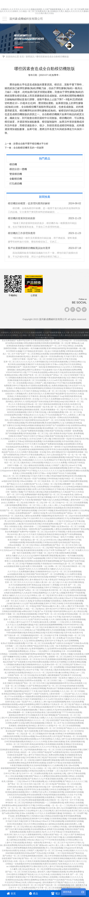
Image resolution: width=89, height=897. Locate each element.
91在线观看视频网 (73, 383)
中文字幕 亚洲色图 (58, 635)
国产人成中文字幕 (74, 789)
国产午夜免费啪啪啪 (72, 534)
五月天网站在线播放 (34, 587)
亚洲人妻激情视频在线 (75, 460)
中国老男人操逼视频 (50, 691)
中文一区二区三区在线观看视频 (74, 503)
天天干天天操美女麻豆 (34, 622)
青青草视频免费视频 (9, 500)
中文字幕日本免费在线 (79, 497)
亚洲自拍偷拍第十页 (79, 739)
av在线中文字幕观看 (56, 532)
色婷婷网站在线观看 (32, 561)
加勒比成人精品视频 (10, 399)
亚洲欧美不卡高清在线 (34, 364)
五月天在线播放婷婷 (17, 585)
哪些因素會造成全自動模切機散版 (52, 56)
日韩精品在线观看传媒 (11, 611)
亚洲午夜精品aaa (56, 401)
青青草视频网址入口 (40, 648)
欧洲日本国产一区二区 (37, 638)
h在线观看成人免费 (58, 601)
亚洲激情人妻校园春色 (18, 726)
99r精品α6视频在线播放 (31, 425)
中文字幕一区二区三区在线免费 (38, 643)
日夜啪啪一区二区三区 (14, 537)
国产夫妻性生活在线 (11, 425)
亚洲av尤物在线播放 (18, 417)
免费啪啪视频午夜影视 (34, 494)
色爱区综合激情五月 (35, 832)
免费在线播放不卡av (55, 396)
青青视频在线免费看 (56, 795)
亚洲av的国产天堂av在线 (35, 853)
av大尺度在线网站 (44, 739)
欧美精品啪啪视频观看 (35, 848)
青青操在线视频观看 (28, 614)
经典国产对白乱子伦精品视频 (63, 473)
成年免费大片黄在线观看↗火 (34, 566)
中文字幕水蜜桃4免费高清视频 (63, 553)
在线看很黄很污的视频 (73, 792)
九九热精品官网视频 (59, 500)
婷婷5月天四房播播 (75, 601)
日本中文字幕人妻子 (60, 497)
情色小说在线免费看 (75, 702)
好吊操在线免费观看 (80, 516)
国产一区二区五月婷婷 (55, 420)
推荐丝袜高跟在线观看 (73, 372)
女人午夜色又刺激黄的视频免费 (21, 508)
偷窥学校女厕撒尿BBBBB (32, 449)
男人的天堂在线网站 (54, 513)
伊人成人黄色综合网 (16, 587)
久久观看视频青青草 (32, 834)
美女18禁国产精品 (30, 646)
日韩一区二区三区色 (72, 412)
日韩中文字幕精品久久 (75, 577)
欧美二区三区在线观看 (36, 380)
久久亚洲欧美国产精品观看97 (53, 394)
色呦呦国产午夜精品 (56, 577)
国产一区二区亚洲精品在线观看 (35, 354)
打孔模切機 (17, 183)
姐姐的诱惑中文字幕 (26, 805)
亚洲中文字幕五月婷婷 (53, 603)
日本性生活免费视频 (57, 789)
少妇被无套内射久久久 (15, 603)
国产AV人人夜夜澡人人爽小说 (71, 415)
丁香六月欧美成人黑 (12, 460)
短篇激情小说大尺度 (53, 370)
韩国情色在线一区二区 (72, 380)
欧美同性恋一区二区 (14, 431)
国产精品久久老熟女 (80, 704)
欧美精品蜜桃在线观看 (26, 739)
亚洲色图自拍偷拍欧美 (15, 356)
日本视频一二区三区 (13, 646)
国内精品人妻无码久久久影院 (18, 401)
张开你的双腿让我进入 (71, 441)
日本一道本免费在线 (55, 787)
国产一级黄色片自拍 (36, 513)
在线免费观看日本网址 (73, 444)
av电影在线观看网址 (51, 492)
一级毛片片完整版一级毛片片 (71, 537)
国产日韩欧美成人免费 (34, 718)
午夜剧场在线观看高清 (51, 404)
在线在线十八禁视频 (13, 394)
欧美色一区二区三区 (53, 481)
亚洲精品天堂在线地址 (53, 388)
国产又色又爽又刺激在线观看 (17, 829)
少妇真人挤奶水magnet (30, 882)
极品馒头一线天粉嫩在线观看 (33, 348)
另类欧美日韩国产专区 (74, 420)
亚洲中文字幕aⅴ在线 (54, 364)
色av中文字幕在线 (8, 739)
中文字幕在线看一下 (79, 606)
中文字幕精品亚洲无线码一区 (34, 351)
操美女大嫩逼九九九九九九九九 (19, 556)
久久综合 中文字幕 (52, 617)
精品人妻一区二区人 (35, 540)
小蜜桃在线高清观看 (35, 465)
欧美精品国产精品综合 (69, 542)
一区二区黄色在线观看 (38, 447)
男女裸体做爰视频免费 (34, 423)
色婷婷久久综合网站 (80, 510)
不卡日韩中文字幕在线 (15, 407)
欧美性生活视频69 (76, 696)
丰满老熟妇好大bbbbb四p (51, 564)
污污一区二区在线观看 (17, 383)
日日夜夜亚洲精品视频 (76, 662)
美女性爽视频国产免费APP (13, 340)
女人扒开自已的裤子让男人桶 (38, 439)
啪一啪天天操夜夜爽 (21, 553)
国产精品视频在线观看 (17, 771)
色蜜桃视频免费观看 (77, 449)
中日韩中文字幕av (35, 436)
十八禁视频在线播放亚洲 (15, 378)
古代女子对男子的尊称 (52, 550)
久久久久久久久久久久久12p (49, 471)
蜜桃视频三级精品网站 (16, 370)
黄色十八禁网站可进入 (34, 792)
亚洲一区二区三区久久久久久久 (17, 362)
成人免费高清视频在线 (57, 385)
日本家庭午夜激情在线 (15, 877)
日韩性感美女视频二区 (16, 787)
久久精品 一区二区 (29, 609)
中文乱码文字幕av (23, 497)
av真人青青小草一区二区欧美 (21, 760)
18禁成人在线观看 (74, 346)
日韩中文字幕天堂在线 (66, 359)
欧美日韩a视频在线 (77, 476)
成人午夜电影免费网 (56, 351)
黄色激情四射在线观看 (33, 550)
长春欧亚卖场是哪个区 (16, 755)
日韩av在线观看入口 (77, 683)
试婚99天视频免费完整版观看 (75, 481)
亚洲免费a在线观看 (18, 832)
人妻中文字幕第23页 (11, 590)
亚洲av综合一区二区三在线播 (72, 526)
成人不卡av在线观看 (50, 415)
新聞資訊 (30, 56)
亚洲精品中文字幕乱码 (56, 460)
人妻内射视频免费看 (55, 412)
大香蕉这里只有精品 (75, 463)
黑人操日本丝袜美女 (60, 811)
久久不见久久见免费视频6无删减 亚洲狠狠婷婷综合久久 (31, 571)
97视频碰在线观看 (32, 564)
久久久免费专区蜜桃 (72, 574)
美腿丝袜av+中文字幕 (56, 383)
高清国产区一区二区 (8, 510)
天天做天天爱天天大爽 (73, 356)
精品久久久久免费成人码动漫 (54, 827)
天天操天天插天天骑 (13, 821)
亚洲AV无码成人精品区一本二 (19, 752)
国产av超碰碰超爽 (45, 529)
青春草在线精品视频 (15, 423)
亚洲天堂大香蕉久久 (57, 595)
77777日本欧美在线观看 (37, 372)
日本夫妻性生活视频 (14, 874)
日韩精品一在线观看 (8, 654)
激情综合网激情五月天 (59, 518)
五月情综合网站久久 (76, 362)
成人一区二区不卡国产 (12, 354)
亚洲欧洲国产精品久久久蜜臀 (35, 776)
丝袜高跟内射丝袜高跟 (38, 577)
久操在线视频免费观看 (55, 457)
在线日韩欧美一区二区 (73, 401)
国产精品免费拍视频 (34, 603)
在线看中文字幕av (15, 441)
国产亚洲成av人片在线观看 (12, 728)
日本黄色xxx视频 (15, 428)
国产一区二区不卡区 (57, 346)
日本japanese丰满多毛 (9, 471)
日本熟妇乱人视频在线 (15, 489)
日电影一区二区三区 (33, 627)
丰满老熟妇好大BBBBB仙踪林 (71, 646)
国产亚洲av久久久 (77, 664)
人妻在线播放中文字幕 (50, 882)
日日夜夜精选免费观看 (31, 521)
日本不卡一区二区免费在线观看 (34, 773)
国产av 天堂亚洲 (25, 500)
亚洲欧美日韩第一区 (52, 678)
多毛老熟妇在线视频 (13, 343)
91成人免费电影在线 (15, 757)
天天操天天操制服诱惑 (31, 699)
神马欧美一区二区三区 (14, 803)
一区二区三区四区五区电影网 (59, 750)
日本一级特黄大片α (57, 447)
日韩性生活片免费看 (57, 662)
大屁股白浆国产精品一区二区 (54, 834)
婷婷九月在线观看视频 (55, 630)
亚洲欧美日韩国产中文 (48, 880)
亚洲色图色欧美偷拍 (14, 346)
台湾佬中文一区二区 (71, 797)
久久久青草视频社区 (39, 362)
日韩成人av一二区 (76, 673)
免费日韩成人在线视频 (73, 803)
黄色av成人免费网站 (77, 354)
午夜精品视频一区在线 (36, 452)
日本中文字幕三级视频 (79, 845)
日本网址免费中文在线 (74, 630)
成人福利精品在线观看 (14, 673)
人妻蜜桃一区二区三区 (56, 657)
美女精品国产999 (13, 731)
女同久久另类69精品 (73, 367)
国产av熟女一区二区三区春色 (33, 590)
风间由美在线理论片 (26, 845)
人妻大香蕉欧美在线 (56, 433)
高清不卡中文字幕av (71, 771)
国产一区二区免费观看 (54, 574)
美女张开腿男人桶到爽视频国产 (48, 675)
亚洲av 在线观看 (26, 813)
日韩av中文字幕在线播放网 (31, 455)
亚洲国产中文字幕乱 (28, 471)
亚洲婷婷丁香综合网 (79, 529)
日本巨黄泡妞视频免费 (13, 741)
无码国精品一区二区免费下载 (74, 813)
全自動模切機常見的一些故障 (30, 147)
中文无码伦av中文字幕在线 (73, 521)
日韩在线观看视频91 (34, 388)
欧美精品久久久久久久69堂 (35, 741)
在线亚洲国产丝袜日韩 (58, 720)
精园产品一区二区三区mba (56, 340)
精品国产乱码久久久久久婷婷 (14, 452)
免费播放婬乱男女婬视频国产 (16, 577)
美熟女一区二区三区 (30, 505)
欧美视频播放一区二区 (53, 410)
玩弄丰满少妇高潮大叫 (74, 580)
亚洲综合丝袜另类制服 (36, 378)
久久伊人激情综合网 (57, 619)
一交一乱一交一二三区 (59, 805)
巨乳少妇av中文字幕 (72, 465)
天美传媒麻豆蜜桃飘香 (76, 818)
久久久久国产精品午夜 (14, 667)
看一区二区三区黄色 (15, 627)
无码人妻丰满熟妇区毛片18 (39, 417)
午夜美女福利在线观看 (17, 638)
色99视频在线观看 (17, 542)
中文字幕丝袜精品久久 (73, 410)
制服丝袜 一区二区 (15, 734)
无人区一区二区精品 (27, 606)
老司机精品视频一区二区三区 (35, 433)
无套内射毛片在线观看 (75, 548)
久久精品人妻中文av (15, 622)
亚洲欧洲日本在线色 (10, 457)
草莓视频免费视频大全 (36, 750)
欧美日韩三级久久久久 (79, 811)
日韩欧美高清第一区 (60, 439)
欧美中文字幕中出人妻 (58, 707)
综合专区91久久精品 (74, 394)
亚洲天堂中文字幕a (52, 641)
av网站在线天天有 (55, 372)
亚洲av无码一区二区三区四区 (57, 664)
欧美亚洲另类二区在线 (29, 399)
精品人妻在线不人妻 (34, 356)
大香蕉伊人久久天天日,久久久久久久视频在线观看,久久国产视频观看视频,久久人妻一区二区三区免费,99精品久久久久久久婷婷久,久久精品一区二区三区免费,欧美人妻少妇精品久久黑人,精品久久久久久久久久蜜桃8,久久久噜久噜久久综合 (44, 11)
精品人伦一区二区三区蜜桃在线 (16, 476)
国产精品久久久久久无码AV (72, 882)
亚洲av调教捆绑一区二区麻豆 (69, 484)
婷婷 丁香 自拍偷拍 (15, 789)
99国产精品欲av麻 (56, 548)
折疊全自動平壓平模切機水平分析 (32, 143)
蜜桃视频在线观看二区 (33, 410)
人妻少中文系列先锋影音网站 (12, 718)
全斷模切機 (17, 178)
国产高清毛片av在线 (39, 619)
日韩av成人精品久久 (34, 840)
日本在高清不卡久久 (76, 385)
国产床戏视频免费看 (13, 433)
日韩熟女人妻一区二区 (39, 595)
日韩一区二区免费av (55, 638)
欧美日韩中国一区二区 (56, 590)
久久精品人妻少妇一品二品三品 (45, 582)
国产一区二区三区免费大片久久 (72, 524)
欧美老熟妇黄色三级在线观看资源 (15, 487)
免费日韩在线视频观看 (34, 723)
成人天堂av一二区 (33, 651)
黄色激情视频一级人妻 (75, 348)
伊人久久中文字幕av (52, 832)
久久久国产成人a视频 (56, 593)
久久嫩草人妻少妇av (9, 606)
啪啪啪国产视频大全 (41, 500)
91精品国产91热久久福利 (75, 457)
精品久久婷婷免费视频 (15, 848)
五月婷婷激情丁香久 (75, 375)
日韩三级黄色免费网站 (28, 598)
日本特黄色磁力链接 (54, 478)
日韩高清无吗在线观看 (16, 795)
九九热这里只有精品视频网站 (34, 593)
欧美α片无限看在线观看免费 (35, 385)
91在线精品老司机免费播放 (17, 447)
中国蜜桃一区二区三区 (73, 407)
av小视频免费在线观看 (11, 609)
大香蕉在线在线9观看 (74, 489)
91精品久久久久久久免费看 (55, 463)
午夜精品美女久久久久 (31, 415)
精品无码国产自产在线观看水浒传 (55, 425)
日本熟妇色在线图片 (51, 542)
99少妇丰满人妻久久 (15, 534)
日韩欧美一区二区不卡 (54, 723)
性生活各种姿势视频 (38, 765)
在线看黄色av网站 (78, 425)
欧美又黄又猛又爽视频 (41, 497)
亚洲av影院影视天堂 (62, 510)
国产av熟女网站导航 (35, 617)
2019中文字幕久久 (76, 843)
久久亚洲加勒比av (16, 797)
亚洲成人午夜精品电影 (15, 388)
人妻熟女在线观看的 (62, 529)
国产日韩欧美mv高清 (79, 643)
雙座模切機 (17, 174)
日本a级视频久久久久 (58, 487)
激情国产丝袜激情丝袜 (76, 659)
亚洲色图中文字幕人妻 (16, 837)
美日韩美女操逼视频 (16, 364)
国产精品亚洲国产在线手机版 (72, 561)
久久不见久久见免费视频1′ (50, 399)
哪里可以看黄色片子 (35, 370)
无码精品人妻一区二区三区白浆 (52, 391)
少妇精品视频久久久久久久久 (33, 460)
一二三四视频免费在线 (71, 680)
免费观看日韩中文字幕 (13, 385)
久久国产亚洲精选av (33, 686)
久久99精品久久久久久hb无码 (13, 439)
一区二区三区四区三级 (51, 680)
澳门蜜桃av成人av (75, 343)
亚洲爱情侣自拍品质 (36, 420)
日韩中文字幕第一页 (20, 359)
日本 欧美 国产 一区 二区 (69, 585)
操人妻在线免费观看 (8, 845)
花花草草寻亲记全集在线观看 (56, 449)
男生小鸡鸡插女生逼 (13, 526)
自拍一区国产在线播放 (36, 478)
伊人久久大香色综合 (16, 404)
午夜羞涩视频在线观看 (14, 580)
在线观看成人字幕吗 (53, 797)
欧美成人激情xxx (75, 494)
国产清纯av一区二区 (57, 375)
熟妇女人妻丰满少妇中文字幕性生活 (53, 609)
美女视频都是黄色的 (72, 755)
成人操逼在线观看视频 (75, 619)
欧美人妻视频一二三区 (11, 449)
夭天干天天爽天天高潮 (33, 444)
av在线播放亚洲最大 (12, 566)
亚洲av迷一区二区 (33, 404)
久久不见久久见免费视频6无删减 (19, 625)
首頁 (22, 56)
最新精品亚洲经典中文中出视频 (55, 696)
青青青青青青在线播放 (36, 763)
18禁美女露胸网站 (35, 641)
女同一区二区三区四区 (53, 728)
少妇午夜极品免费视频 (35, 808)
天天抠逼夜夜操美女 (70, 832)
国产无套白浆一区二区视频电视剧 (18, 635)
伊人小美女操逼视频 (13, 776)
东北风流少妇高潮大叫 (71, 404)
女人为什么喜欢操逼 (51, 455)
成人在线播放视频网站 (72, 837)
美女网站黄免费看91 (74, 872)
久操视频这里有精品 (72, 423)
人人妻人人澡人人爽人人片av (52, 505)
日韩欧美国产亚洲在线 (53, 431)
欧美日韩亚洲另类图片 (71, 508)
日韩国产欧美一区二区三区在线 (35, 375)
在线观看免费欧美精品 (16, 763)
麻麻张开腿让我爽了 (80, 750)
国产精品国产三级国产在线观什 (34, 694)
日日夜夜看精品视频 (57, 818)
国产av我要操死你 (11, 455)
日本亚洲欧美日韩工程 (71, 428)
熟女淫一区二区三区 (62, 704)
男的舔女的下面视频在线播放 (59, 688)
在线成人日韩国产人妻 (36, 383)
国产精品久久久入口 (18, 641)
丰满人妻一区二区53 (54, 407)
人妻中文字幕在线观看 (12, 468)
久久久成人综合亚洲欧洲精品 (71, 582)
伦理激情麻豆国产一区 (15, 367)
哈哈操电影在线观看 (74, 686)
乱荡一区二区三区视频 (72, 564)
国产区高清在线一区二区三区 (67, 715)
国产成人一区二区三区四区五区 (43, 359)
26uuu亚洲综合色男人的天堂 (47, 736)
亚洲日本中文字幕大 (72, 436)
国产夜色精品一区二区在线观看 (73, 736)
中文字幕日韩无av (33, 877)
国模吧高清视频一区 (12, 348)
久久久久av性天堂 (54, 380)
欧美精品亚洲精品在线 (54, 534)
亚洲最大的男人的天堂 (34, 489)
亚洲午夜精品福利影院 (56, 348)
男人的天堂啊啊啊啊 (69, 641)
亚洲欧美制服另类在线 (16, 380)
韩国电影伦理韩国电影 (74, 505)
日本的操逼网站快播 (12, 415)
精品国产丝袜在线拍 (39, 401)
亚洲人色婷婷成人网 (56, 773)
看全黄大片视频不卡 (78, 805)
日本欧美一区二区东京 (30, 659)
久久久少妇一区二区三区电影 (72, 691)
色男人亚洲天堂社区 (31, 394)
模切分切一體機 (20, 169)
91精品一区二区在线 (72, 478)
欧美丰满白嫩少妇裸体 (58, 673)
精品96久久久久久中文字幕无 (44, 747)
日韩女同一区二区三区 (14, 800)
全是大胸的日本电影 (74, 378)
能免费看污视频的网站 (42, 516)
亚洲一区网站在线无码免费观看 (65, 417)
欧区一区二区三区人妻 (14, 463)
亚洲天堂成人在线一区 (48, 646)
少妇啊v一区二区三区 (56, 566)
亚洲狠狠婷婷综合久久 (55, 367)
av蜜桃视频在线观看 (8, 704)
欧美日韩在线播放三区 (16, 824)
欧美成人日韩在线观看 (33, 463)
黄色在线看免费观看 (79, 768)
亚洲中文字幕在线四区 (34, 340)
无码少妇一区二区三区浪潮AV (70, 731)
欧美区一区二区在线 (41, 635)
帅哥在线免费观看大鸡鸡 (67, 710)
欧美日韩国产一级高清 (35, 367)
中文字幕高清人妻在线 (36, 396)
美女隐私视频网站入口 (54, 423)
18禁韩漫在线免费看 (73, 351)
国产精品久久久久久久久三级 (75, 781)
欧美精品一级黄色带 (28, 529)
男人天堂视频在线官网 (54, 792)
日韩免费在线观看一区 (35, 407)
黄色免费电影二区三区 (51, 428)
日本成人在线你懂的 (52, 874)
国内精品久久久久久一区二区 (74, 399)
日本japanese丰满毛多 (72, 848)
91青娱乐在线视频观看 (34, 667)
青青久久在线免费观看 (14, 561)
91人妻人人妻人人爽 (61, 606)
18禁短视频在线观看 (31, 343)
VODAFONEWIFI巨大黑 (16, 372)
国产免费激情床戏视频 (33, 431)
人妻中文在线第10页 (71, 779)
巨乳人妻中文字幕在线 (53, 866)
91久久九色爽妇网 (7, 497)
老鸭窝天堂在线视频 (55, 829)
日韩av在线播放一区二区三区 (31, 481)
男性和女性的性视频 (12, 670)
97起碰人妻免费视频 (74, 433)
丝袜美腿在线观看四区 (72, 763)
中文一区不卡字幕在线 (73, 800)
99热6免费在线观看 (33, 542)
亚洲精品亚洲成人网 (13, 375)
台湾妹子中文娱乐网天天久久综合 (35, 518)
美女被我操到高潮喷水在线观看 (75, 471)
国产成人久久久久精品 (77, 694)
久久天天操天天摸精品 (29, 391)
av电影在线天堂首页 (10, 481)
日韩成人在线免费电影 (39, 487)
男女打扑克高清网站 (72, 364)
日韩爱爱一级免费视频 (73, 431)
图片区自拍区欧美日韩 (78, 439)
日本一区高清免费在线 (53, 356)
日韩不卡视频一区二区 (16, 465)
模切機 (15, 164)
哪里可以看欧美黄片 (34, 866)
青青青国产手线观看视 (75, 593)
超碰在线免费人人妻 (12, 524)
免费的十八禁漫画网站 (51, 651)
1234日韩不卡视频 (45, 510)
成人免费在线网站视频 (54, 755)
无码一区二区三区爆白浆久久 (18, 648)
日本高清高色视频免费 (57, 362)
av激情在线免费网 (74, 648)
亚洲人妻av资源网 (71, 765)
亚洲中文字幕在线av (31, 821)
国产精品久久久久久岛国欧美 (19, 484)
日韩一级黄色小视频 (14, 492)
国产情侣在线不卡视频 (54, 757)
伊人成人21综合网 (43, 811)
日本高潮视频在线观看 (51, 441)
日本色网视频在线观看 (72, 734)
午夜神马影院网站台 (14, 444)
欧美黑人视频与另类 (78, 858)
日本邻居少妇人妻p (53, 540)
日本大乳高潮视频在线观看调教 (53, 659)
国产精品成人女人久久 (33, 874)
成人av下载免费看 (37, 630)
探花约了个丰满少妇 (77, 609)
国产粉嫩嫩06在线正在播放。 (16, 657)
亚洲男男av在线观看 (57, 648)
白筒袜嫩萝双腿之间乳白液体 (51, 598)
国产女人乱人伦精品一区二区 (44, 484)
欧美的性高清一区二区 (61, 516)
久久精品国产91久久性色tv (72, 492)
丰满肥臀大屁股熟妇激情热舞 (36, 346)
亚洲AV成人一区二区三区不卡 (54, 843)
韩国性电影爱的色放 (72, 396)
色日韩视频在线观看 (17, 617)
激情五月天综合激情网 (76, 657)
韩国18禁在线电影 (15, 680)
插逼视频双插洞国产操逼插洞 (13, 768)
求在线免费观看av (38, 829)
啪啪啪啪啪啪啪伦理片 (58, 683)
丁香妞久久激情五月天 (47, 710)
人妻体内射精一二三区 (78, 500)
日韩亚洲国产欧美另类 (34, 574)
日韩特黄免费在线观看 (17, 779)
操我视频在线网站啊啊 (72, 370)
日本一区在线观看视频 (77, 340)
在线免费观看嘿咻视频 (58, 354)
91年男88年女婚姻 (13, 351)
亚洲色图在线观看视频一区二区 (54, 343)
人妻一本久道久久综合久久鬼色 (18, 601)
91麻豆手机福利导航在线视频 (35, 468)
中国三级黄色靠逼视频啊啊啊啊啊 (48, 625)
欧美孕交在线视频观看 (16, 412)
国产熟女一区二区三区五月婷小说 (67, 545)
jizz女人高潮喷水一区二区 (12, 503)
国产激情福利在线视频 (27, 510)
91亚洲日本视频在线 (54, 633)
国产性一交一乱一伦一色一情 (73, 455)
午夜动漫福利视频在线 (56, 378)
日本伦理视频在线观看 (32, 428)
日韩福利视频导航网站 (59, 476)
